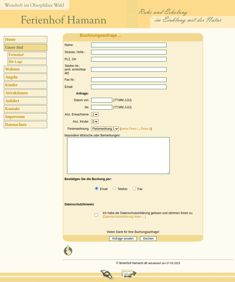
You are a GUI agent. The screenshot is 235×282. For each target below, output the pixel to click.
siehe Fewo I (129, 129)
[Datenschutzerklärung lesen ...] (124, 216)
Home (10, 39)
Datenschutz (16, 124)
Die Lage (15, 62)
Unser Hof (14, 47)
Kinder (11, 85)
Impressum (15, 116)
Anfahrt (12, 101)
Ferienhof (16, 55)
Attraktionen (16, 93)
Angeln (11, 77)
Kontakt (12, 109)
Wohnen (12, 69)
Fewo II (146, 129)
